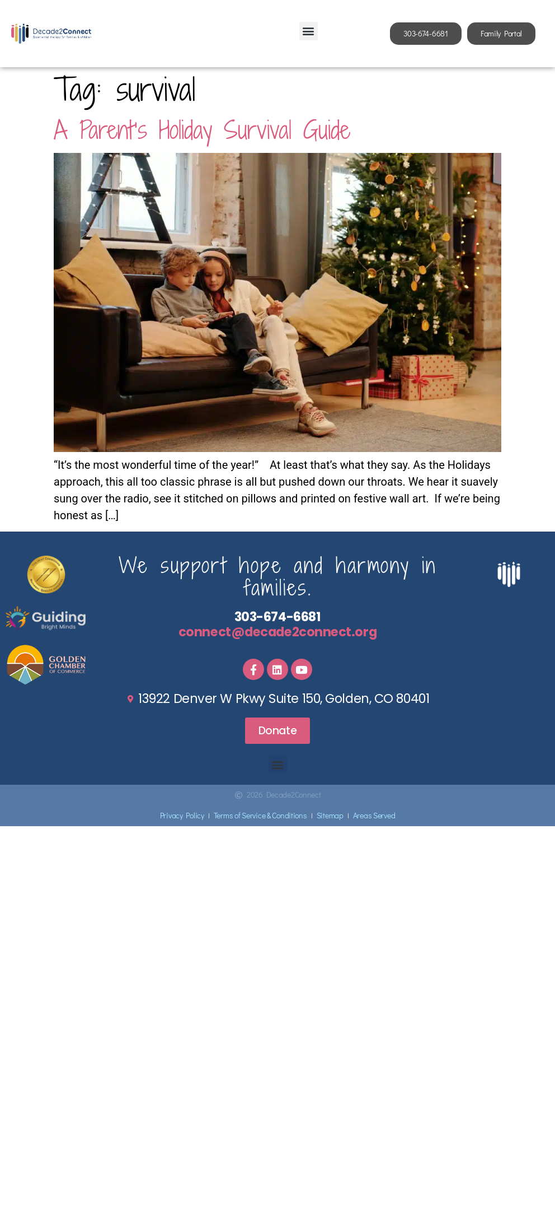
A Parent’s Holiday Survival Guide (202, 130)
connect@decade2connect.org (277, 632)
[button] (308, 31)
